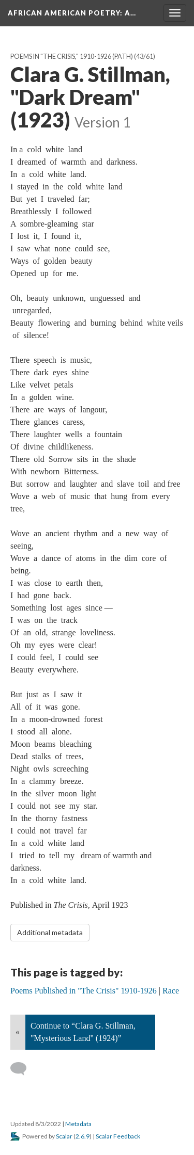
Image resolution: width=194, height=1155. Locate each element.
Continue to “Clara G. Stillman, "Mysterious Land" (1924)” (83, 1031)
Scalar (64, 1136)
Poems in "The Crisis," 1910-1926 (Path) (71, 56)
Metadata (78, 1124)
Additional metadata (50, 932)
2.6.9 (82, 1136)
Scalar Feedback (118, 1136)
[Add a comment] (23, 1069)
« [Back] (18, 1032)
